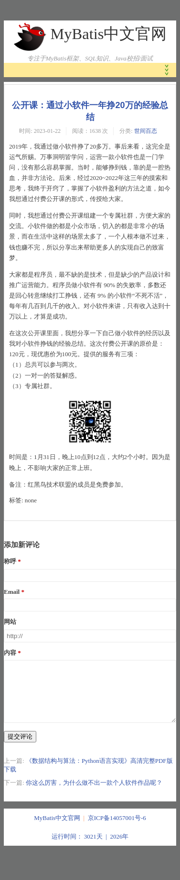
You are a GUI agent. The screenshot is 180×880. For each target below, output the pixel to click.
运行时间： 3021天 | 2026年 (90, 847)
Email (12, 591)
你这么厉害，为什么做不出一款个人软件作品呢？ (94, 794)
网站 (10, 621)
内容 (10, 652)
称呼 (10, 561)
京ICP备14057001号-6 (117, 829)
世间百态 (145, 131)
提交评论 (20, 747)
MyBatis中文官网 (108, 33)
